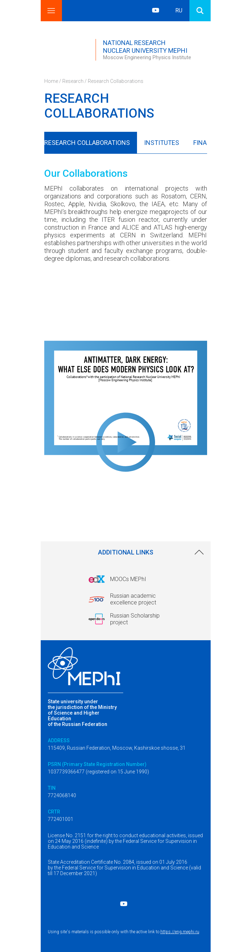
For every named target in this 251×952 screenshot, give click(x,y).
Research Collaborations (87, 142)
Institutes (161, 142)
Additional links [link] (125, 552)
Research (73, 81)
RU (178, 10)
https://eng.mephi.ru (179, 931)
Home (51, 81)
